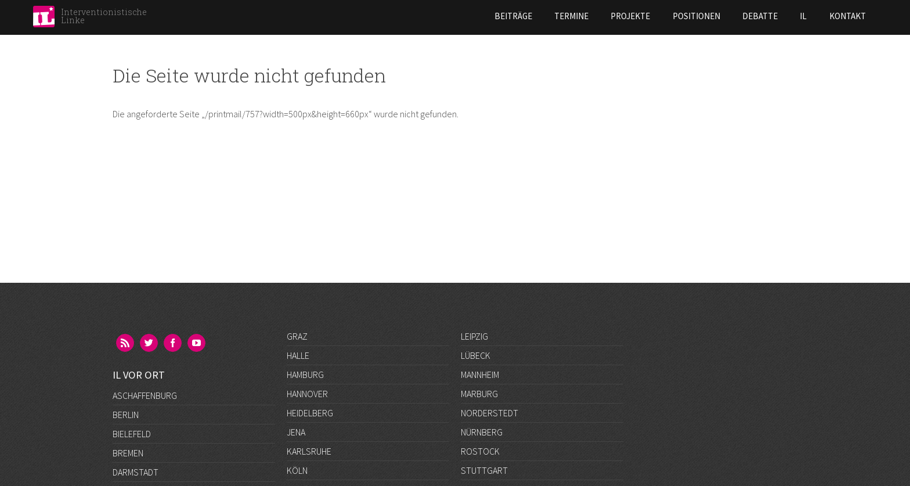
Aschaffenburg (145, 336)
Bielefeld (132, 374)
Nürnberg (482, 432)
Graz (297, 336)
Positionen (600, 16)
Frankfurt (135, 451)
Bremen (128, 393)
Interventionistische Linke (104, 16)
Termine (475, 16)
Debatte (664, 16)
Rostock (480, 451)
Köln (297, 470)
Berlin (126, 355)
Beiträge (417, 16)
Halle (298, 355)
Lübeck (475, 355)
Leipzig (474, 336)
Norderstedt (489, 413)
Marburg (479, 393)
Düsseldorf (138, 432)
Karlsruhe (309, 451)
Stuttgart (484, 470)
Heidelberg (310, 413)
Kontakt (752, 16)
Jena (296, 432)
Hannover (307, 393)
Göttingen (135, 470)
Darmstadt (135, 413)
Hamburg (305, 374)
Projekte (535, 16)
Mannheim (480, 374)
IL (708, 16)
